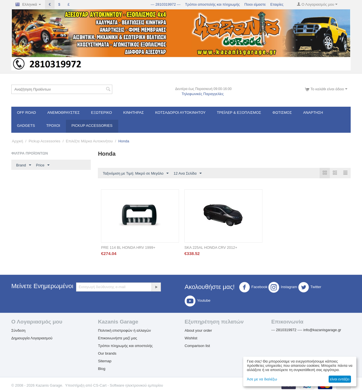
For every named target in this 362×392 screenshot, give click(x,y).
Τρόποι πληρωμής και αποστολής (125, 346)
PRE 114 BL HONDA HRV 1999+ (128, 247)
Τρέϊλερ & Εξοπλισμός (239, 112)
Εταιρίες (276, 4)
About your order (198, 330)
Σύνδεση (18, 330)
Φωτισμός (282, 112)
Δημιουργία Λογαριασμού (31, 338)
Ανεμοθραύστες (63, 112)
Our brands (107, 353)
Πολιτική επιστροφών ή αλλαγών (124, 330)
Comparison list (197, 346)
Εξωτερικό (101, 112)
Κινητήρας (133, 112)
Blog (101, 369)
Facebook (253, 287)
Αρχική (17, 141)
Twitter (309, 287)
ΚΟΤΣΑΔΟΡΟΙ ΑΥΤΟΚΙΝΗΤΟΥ (180, 112)
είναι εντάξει (339, 379)
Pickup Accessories (92, 125)
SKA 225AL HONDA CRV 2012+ (210, 247)
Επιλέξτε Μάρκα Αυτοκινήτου (89, 141)
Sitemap (104, 361)
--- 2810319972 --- (166, 4)
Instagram (282, 287)
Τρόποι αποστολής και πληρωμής (212, 4)
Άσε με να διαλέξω (262, 379)
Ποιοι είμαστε (255, 4)
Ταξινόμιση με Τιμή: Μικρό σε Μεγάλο (136, 173)
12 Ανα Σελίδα (188, 173)
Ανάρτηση (313, 112)
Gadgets (26, 125)
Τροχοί (53, 125)
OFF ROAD (26, 112)
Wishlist (191, 338)
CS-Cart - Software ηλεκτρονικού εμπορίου (128, 385)
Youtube (197, 300)
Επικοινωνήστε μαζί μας (117, 338)
